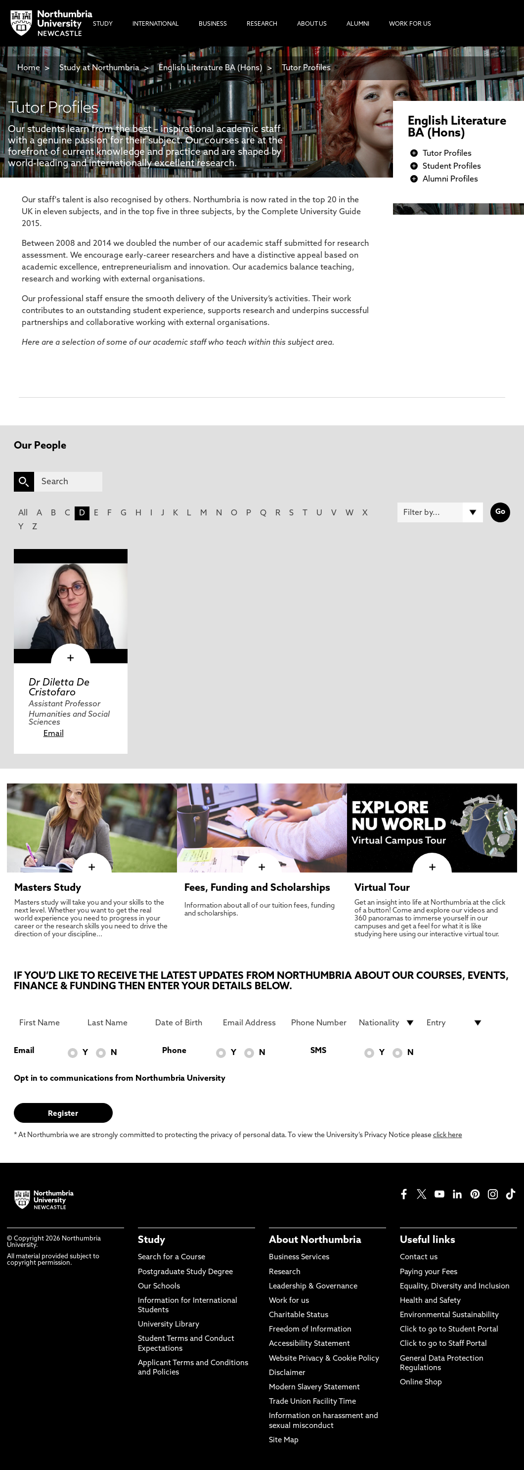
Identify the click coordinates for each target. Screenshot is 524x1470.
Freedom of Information (310, 1329)
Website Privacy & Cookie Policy (324, 1359)
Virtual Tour (382, 888)
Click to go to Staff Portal (443, 1344)
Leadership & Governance (313, 1286)
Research (285, 1272)
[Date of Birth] (183, 1023)
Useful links (427, 1240)
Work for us (289, 1301)
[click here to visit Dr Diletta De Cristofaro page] (71, 606)
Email (54, 734)
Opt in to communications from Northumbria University (119, 1079)
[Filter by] (440, 512)
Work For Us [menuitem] (410, 24)
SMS (318, 1051)
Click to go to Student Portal (449, 1329)
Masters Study (47, 888)
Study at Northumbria (99, 68)
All (23, 513)
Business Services (299, 1257)
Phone (174, 1051)
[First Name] (47, 1023)
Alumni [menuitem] (358, 24)
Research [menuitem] (262, 24)
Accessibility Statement (309, 1344)
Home (28, 68)
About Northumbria (315, 1240)
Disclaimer (287, 1373)
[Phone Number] (319, 1023)
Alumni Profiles (450, 180)
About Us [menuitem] (312, 24)
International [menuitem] (155, 24)
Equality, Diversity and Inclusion (455, 1286)
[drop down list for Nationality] (387, 1023)
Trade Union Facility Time (312, 1402)
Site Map (284, 1440)
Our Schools (159, 1286)
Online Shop (421, 1382)
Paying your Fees (428, 1272)
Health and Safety (430, 1301)
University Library (168, 1325)
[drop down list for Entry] (455, 1023)
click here (447, 1135)
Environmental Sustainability (449, 1315)
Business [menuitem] (213, 24)
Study (151, 1240)
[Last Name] (116, 1023)
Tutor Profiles (306, 68)
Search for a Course (171, 1257)
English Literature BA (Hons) (210, 68)
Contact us (418, 1257)
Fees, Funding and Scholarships (257, 888)
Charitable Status (298, 1315)
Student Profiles (452, 167)
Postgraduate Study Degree (185, 1272)
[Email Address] (251, 1023)
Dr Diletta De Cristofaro (59, 688)
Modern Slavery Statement (314, 1387)
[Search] (68, 482)
